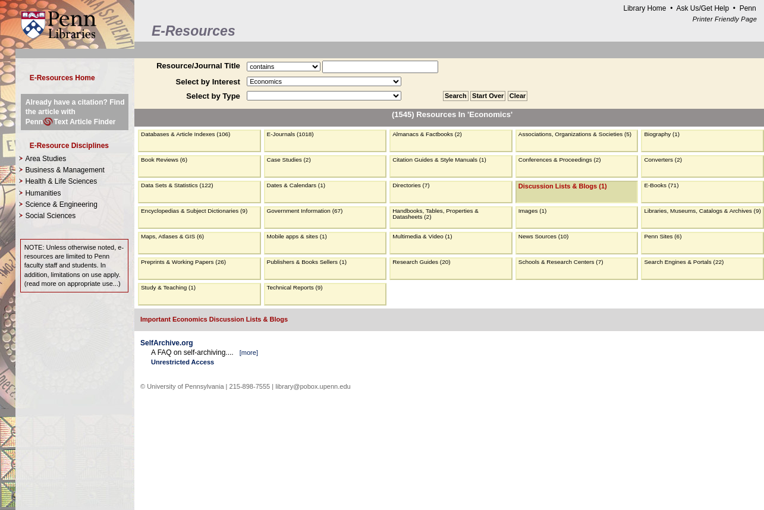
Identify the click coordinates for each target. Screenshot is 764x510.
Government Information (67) (305, 210)
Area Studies (45, 159)
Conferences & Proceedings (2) (559, 159)
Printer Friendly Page (725, 19)
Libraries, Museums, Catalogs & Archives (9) (702, 210)
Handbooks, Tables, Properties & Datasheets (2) (435, 213)
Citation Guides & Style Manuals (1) (439, 159)
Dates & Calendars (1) (296, 185)
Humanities (43, 193)
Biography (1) (662, 134)
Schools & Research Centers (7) (560, 262)
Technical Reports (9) (295, 287)
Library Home (644, 8)
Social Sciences (50, 216)
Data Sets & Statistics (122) (177, 185)
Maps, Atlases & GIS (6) (172, 236)
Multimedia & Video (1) (422, 236)
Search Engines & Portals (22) (684, 262)
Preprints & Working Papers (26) (183, 262)
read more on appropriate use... (72, 283)
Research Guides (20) (421, 262)
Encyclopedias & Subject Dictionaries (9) (194, 210)
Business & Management (64, 170)
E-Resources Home (62, 78)
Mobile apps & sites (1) (297, 236)
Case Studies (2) (289, 159)
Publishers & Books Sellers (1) (307, 262)
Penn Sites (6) (662, 236)
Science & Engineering (61, 204)
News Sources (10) (543, 236)
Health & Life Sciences (61, 181)
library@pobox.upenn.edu (313, 386)
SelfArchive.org (166, 343)
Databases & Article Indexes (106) (185, 134)
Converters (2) (663, 159)
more (248, 352)
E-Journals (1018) (290, 134)
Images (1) (532, 210)
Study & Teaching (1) (168, 287)
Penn (748, 8)
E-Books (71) (661, 185)
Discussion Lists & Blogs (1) (562, 186)
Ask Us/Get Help (702, 8)
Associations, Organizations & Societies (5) (574, 134)
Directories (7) (411, 185)
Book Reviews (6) (164, 159)
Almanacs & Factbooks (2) (427, 134)
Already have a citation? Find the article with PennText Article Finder (75, 111)
